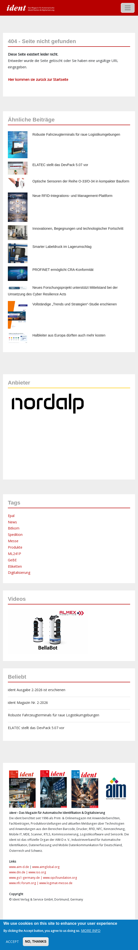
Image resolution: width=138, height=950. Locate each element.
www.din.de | (18, 872)
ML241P (14, 553)
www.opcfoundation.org (60, 878)
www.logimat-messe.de (55, 883)
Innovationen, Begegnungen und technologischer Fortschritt (77, 228)
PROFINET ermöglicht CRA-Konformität (63, 270)
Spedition (15, 534)
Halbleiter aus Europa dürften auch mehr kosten (68, 335)
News (12, 522)
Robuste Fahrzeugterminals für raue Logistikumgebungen (76, 134)
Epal (11, 515)
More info (90, 930)
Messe (13, 541)
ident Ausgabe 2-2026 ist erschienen (36, 689)
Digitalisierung (19, 572)
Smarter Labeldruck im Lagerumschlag (61, 247)
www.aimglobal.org (46, 867)
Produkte (15, 547)
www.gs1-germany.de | (26, 878)
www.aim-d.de (19, 867)
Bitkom (13, 528)
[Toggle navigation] (128, 8)
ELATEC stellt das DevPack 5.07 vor (60, 165)
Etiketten (15, 566)
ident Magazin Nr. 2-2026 (28, 702)
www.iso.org (37, 872)
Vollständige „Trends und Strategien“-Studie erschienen (74, 304)
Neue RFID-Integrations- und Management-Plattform (72, 196)
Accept (12, 941)
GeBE (12, 560)
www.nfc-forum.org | (24, 883)
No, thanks (35, 941)
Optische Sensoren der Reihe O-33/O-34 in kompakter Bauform (80, 181)
